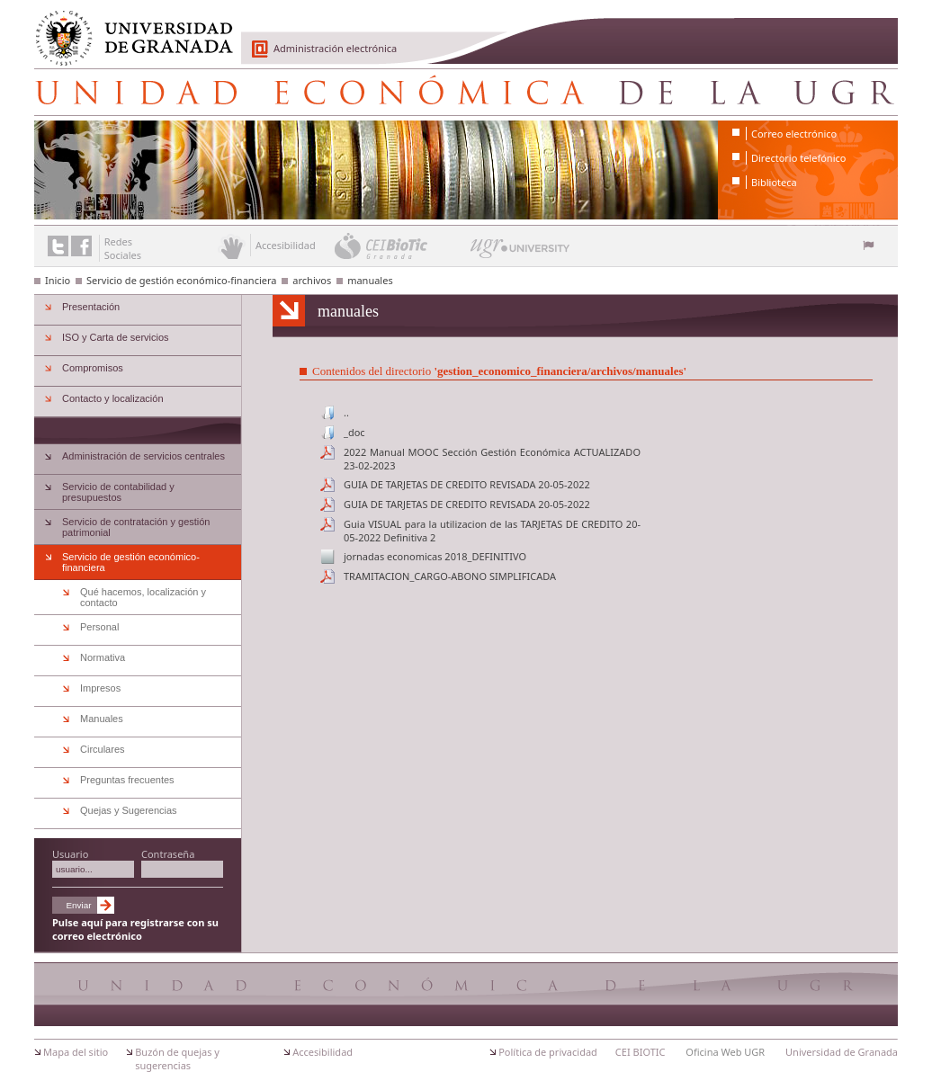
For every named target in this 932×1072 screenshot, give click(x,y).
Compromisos (92, 367)
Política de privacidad (547, 1052)
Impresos (100, 688)
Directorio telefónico (798, 158)
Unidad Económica (466, 91)
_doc (354, 432)
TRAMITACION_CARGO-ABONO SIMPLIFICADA (450, 576)
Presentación (91, 306)
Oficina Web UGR (725, 1052)
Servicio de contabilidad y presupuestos (118, 492)
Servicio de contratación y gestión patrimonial (136, 527)
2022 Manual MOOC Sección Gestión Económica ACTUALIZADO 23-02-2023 (492, 458)
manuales (370, 280)
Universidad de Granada (127, 28)
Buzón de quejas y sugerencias (177, 1058)
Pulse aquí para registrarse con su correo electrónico (135, 929)
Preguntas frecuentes (127, 779)
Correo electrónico (794, 133)
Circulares (102, 749)
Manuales (101, 718)
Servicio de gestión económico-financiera (181, 280)
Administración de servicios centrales (143, 456)
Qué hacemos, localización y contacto (143, 597)
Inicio (57, 280)
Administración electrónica (335, 48)
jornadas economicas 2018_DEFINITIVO (435, 556)
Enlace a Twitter (58, 246)
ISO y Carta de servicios (115, 337)
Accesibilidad (322, 1052)
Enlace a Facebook (81, 246)
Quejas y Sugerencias (128, 810)
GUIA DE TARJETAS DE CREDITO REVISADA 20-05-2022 (467, 484)
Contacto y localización (113, 398)
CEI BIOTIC (640, 1052)
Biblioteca (774, 182)
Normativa (102, 657)
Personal (99, 626)
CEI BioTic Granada (401, 245)
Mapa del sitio (75, 1052)
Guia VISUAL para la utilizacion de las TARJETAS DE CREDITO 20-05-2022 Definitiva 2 (492, 530)
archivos (311, 280)
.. (346, 412)
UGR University (520, 252)
